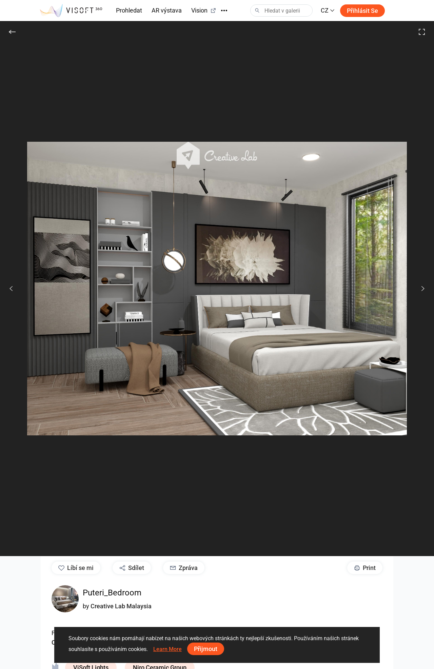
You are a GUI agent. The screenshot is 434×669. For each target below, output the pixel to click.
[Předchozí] (11, 289)
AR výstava (167, 10)
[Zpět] (12, 32)
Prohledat (129, 10)
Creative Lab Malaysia (121, 606)
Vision (203, 10)
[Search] (281, 10)
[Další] (419, 288)
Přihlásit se (362, 10)
